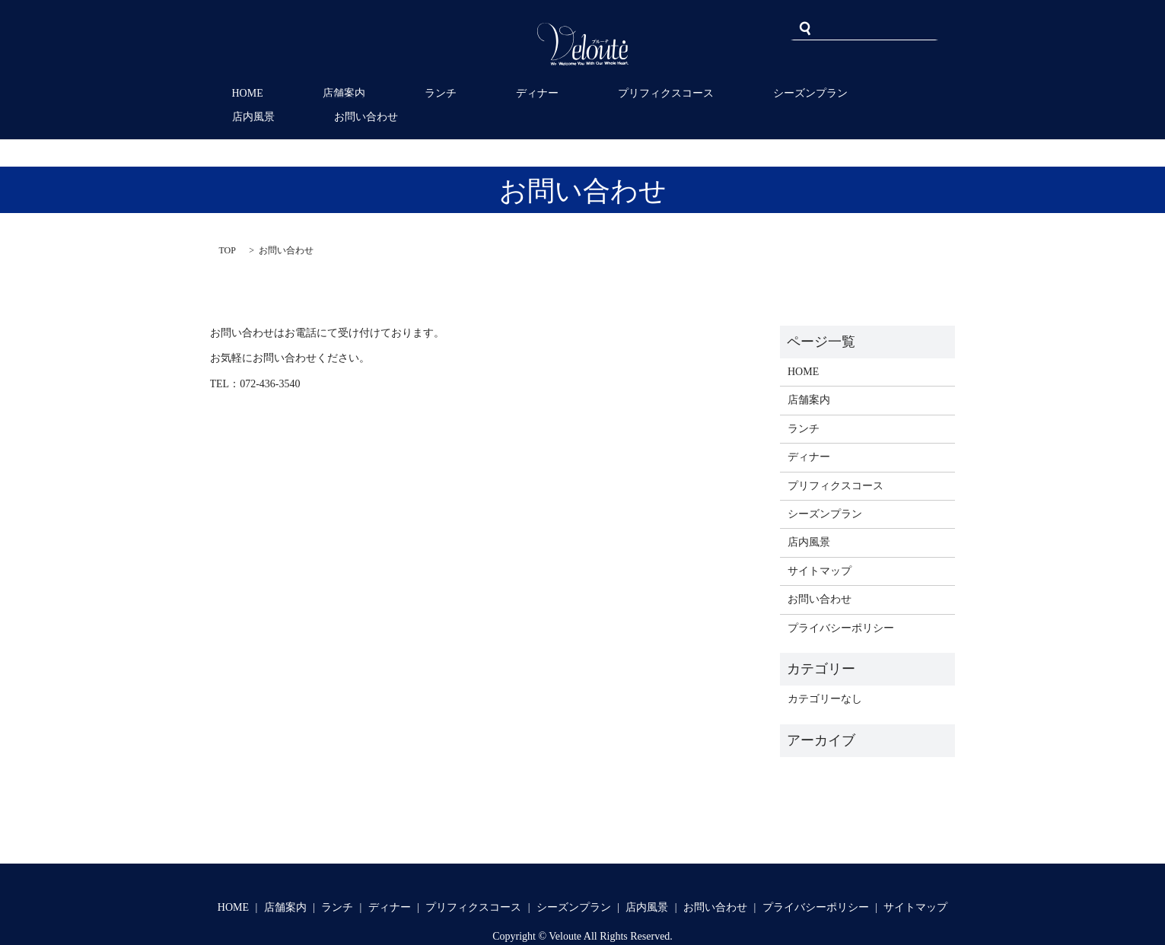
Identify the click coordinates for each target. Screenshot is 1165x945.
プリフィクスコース (587, 93)
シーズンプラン (712, 93)
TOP (227, 226)
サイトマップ (819, 546)
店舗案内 (321, 93)
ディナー (477, 93)
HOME (243, 93)
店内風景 (811, 93)
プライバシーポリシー (841, 603)
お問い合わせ (905, 93)
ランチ (399, 93)
